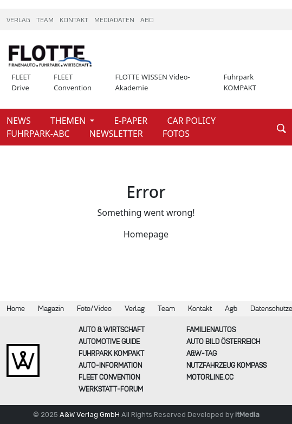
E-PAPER (132, 121)
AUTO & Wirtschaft (112, 330)
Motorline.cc (209, 377)
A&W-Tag (201, 353)
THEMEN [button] (69, 121)
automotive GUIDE (109, 341)
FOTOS (176, 134)
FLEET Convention (73, 82)
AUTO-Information (110, 365)
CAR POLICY (191, 121)
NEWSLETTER (117, 134)
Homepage (146, 234)
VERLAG (19, 20)
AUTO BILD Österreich (223, 341)
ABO (147, 20)
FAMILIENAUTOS (211, 330)
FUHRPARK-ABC (39, 134)
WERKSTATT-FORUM (111, 389)
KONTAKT (75, 20)
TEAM (45, 20)
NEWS (20, 121)
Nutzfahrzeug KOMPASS (226, 365)
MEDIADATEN (115, 20)
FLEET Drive (21, 82)
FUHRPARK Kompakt (111, 353)
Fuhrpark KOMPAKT (239, 82)
